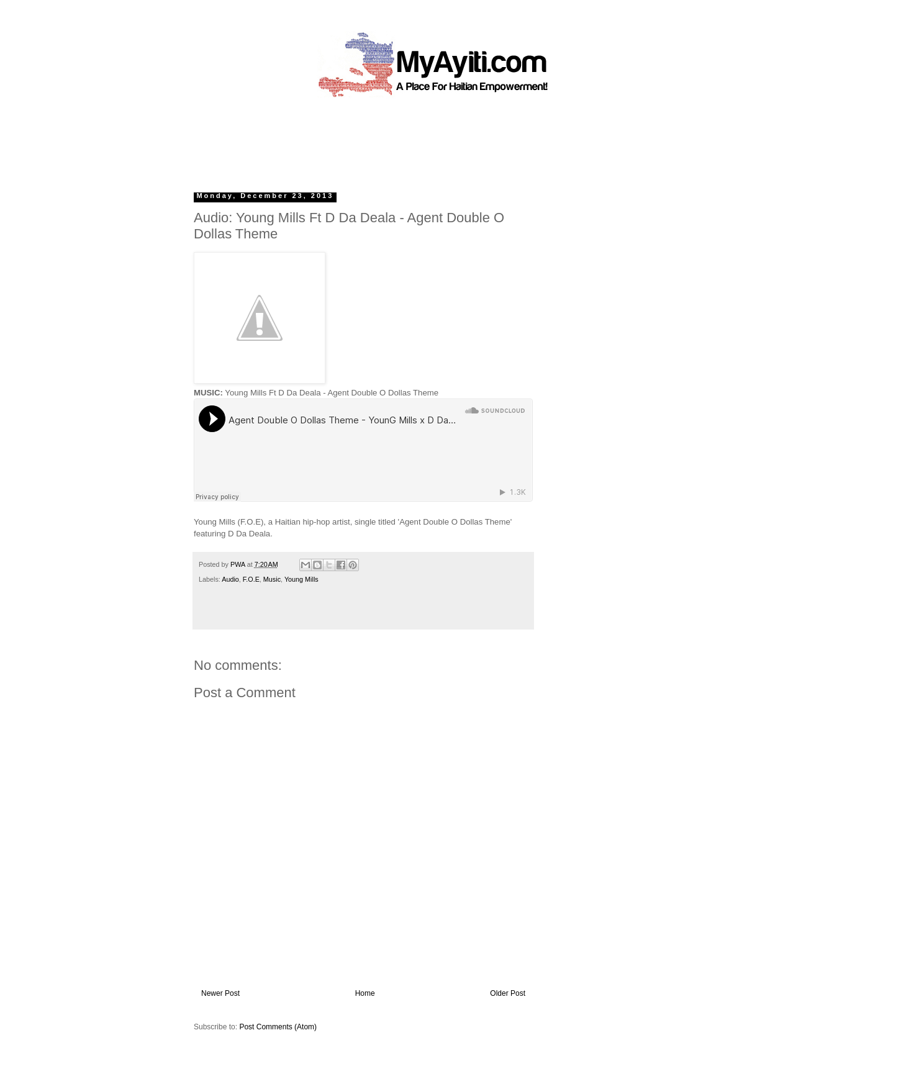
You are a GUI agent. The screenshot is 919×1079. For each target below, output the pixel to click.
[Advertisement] (431, 140)
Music (272, 579)
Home (365, 993)
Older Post (507, 993)
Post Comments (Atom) (278, 1027)
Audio (230, 579)
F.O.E (251, 579)
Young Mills (301, 579)
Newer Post (220, 993)
